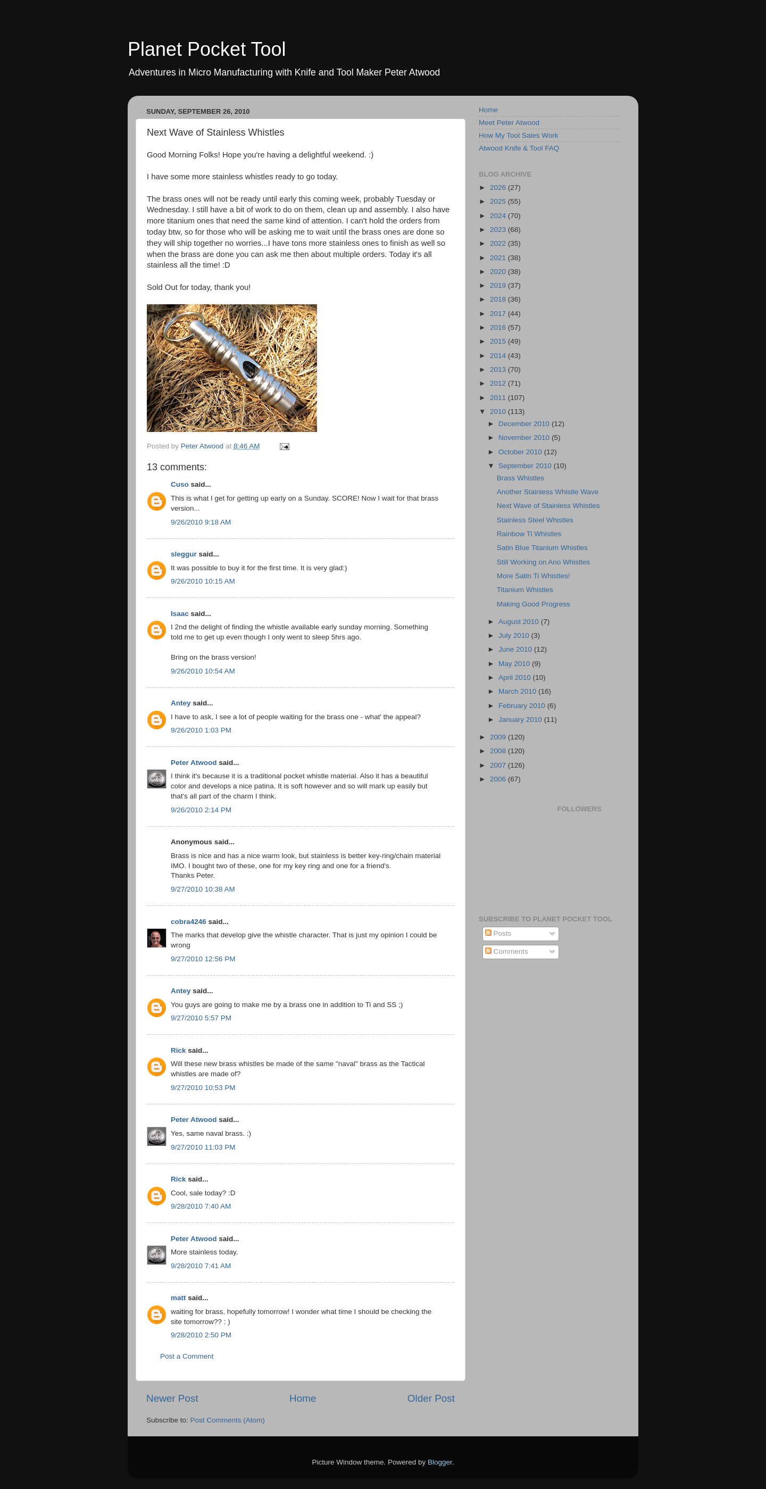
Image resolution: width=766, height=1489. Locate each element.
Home (302, 1398)
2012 (499, 383)
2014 (499, 356)
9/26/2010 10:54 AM (203, 671)
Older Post (431, 1398)
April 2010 (515, 677)
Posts (498, 933)
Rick (178, 1050)
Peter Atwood (194, 763)
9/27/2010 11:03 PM (203, 1147)
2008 (499, 751)
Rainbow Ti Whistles (529, 534)
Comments (506, 951)
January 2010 (521, 719)
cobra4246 (188, 922)
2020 (499, 272)
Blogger (440, 1462)
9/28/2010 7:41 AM (201, 1266)
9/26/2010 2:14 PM (201, 810)
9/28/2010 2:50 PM (201, 1335)
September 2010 (526, 466)
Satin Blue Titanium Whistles (542, 548)
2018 (499, 299)
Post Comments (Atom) (227, 1420)
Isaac (180, 614)
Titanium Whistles (525, 590)
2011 (499, 398)
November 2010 (525, 438)
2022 (499, 243)
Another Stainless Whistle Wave (548, 492)
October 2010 (521, 452)
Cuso (180, 484)
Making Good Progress (533, 604)
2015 (499, 341)
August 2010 (519, 622)
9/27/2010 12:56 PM (203, 959)
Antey (181, 703)
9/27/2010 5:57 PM (201, 1018)
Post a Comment (187, 1356)
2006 (499, 779)
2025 (499, 201)
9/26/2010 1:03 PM (201, 730)
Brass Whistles (520, 478)
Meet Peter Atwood (509, 123)
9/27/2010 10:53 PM (203, 1088)
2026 (499, 188)
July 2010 (514, 635)
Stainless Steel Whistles (535, 520)
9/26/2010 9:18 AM (201, 522)
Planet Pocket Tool (207, 49)
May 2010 (515, 664)
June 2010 (516, 649)
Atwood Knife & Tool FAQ (519, 148)
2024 (499, 216)
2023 (499, 230)
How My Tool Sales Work (519, 135)
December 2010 (525, 424)
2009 (499, 737)
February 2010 (522, 706)
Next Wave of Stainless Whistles (548, 506)
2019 (499, 285)
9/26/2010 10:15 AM (203, 581)
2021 (499, 258)
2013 (499, 369)
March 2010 (518, 691)
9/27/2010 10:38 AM (203, 889)
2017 (499, 314)
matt (178, 1298)
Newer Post (172, 1398)
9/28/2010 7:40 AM (201, 1206)
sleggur (184, 554)
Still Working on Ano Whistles (543, 562)
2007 (499, 765)
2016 (499, 327)
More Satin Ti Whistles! (533, 576)
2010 (499, 411)
